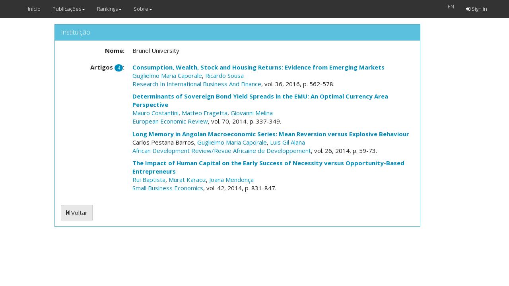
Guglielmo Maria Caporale (167, 75)
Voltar (76, 212)
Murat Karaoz (187, 180)
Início (34, 8)
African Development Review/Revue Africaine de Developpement (221, 151)
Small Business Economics (167, 188)
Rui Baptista (148, 180)
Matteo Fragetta (204, 113)
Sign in (476, 8)
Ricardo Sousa (224, 75)
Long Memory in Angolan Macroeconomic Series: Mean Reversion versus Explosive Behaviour (270, 134)
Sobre (143, 8)
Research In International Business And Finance (196, 84)
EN (451, 6)
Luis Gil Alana (287, 142)
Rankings (109, 8)
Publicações (68, 8)
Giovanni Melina (252, 113)
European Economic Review (170, 121)
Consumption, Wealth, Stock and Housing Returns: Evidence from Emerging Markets (258, 67)
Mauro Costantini (155, 113)
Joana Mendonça (231, 180)
